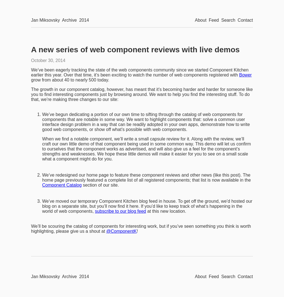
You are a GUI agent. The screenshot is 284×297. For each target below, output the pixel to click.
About (201, 20)
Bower (245, 75)
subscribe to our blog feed (120, 211)
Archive (69, 20)
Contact (245, 20)
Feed (214, 20)
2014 (84, 20)
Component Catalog (62, 185)
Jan (45, 20)
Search (228, 20)
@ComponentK (121, 231)
